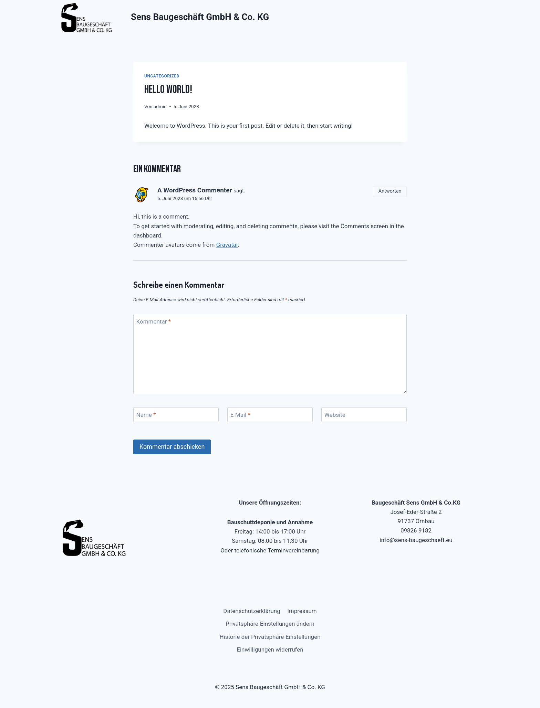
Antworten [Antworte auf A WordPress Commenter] (390, 191)
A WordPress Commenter (194, 190)
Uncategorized (161, 76)
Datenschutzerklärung (251, 610)
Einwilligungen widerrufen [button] (270, 649)
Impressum (302, 610)
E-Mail (240, 414)
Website (334, 414)
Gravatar (227, 244)
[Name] (176, 414)
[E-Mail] (270, 414)
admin (160, 106)
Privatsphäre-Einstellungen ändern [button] (270, 623)
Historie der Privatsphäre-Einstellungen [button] (269, 636)
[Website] (364, 414)
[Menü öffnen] (481, 17)
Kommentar (153, 321)
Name (146, 414)
